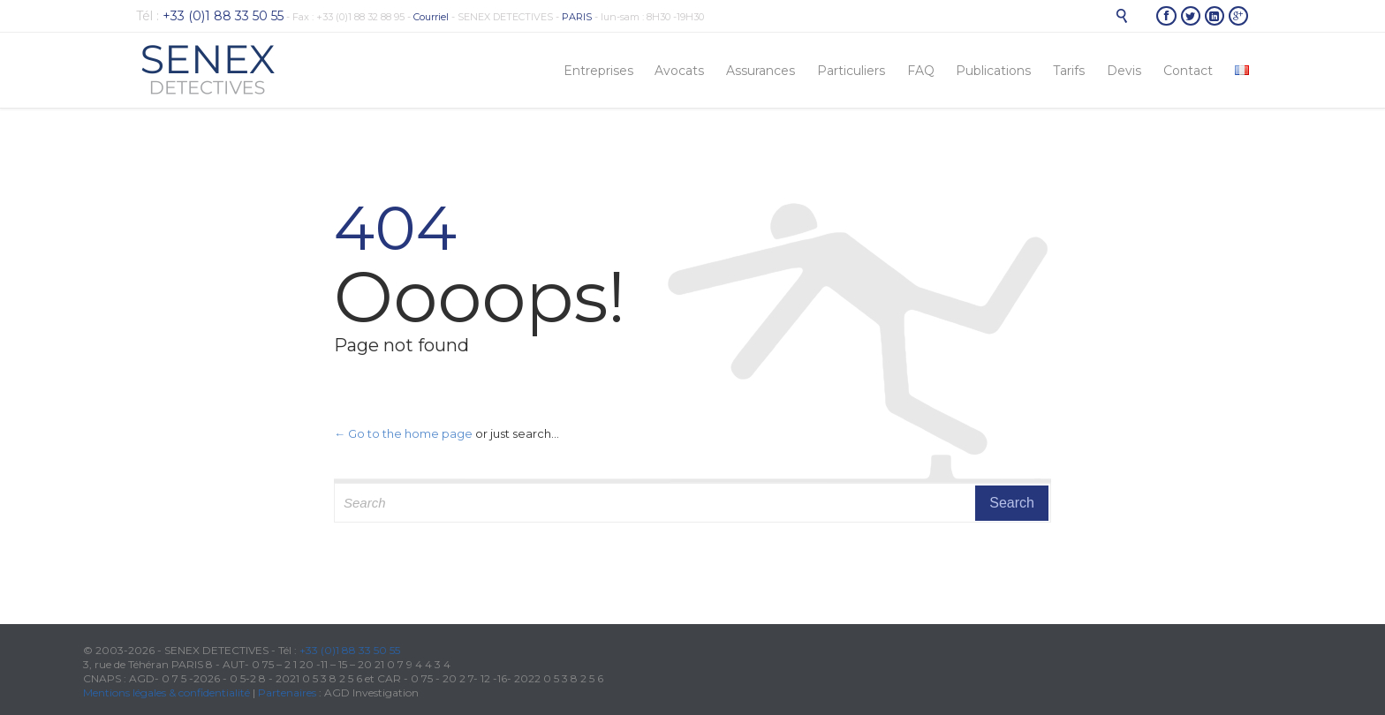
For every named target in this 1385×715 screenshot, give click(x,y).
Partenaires (287, 692)
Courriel (431, 17)
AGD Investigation (371, 692)
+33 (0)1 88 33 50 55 (349, 650)
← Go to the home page (403, 433)
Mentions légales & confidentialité (166, 692)
